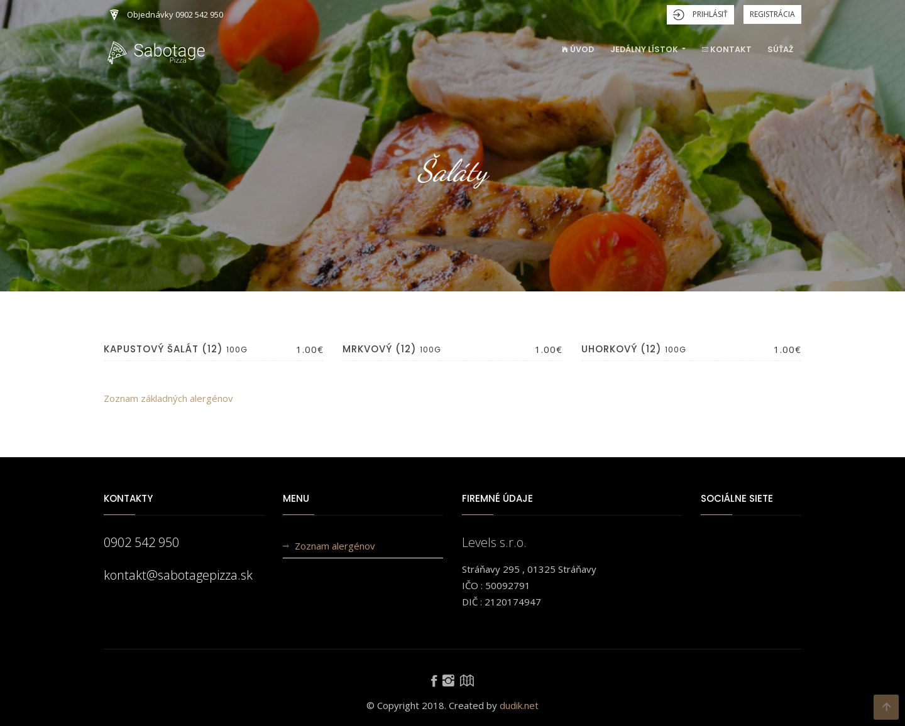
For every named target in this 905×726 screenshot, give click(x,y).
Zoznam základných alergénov (168, 398)
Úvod (578, 49)
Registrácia (772, 14)
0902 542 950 (141, 542)
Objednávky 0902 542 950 (166, 15)
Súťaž (780, 49)
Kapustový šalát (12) (163, 348)
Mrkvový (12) (380, 348)
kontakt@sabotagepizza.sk (178, 574)
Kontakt (727, 49)
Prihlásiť (700, 14)
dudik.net (519, 705)
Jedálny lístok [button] (645, 49)
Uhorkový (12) (621, 348)
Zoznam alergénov (335, 545)
